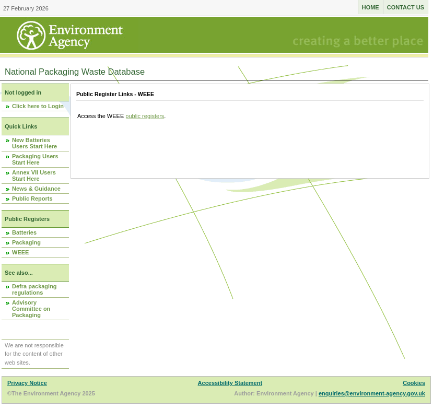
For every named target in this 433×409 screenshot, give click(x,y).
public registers (144, 116)
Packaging (26, 242)
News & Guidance (36, 188)
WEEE (20, 252)
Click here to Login (38, 106)
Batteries (24, 232)
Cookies (414, 383)
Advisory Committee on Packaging (31, 308)
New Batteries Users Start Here (34, 143)
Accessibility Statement (230, 383)
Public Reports (32, 198)
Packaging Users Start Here (35, 159)
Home (370, 7)
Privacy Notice (27, 383)
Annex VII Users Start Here (34, 175)
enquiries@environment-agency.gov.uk (372, 393)
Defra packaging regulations (34, 289)
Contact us (405, 7)
